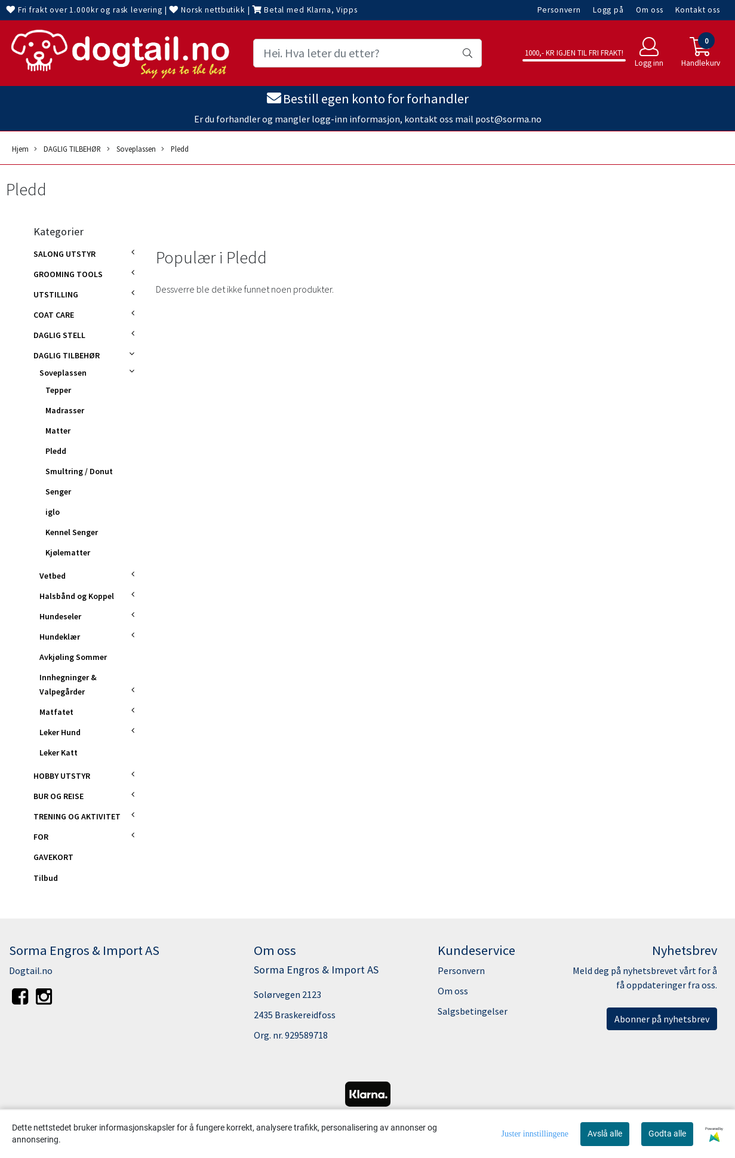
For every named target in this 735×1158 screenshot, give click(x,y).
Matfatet (56, 712)
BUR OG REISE (58, 796)
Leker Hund (60, 732)
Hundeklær (59, 636)
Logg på (608, 10)
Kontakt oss (697, 10)
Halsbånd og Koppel (76, 596)
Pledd (175, 149)
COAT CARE (53, 314)
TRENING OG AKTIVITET (77, 816)
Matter (57, 430)
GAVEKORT (53, 857)
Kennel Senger (71, 532)
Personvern (559, 10)
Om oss (649, 10)
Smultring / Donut (79, 471)
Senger (58, 491)
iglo (52, 511)
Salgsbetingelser (473, 1011)
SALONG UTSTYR (64, 253)
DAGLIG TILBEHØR (67, 149)
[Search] (367, 53)
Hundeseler (60, 616)
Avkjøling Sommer (73, 657)
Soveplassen (131, 149)
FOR (40, 836)
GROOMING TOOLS (68, 274)
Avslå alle (605, 1133)
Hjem (20, 148)
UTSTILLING (55, 294)
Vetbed (52, 575)
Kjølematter (67, 552)
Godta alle (667, 1133)
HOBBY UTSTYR (61, 775)
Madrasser (64, 410)
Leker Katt (58, 752)
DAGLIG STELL (59, 335)
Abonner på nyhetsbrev (661, 1019)
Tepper (58, 390)
